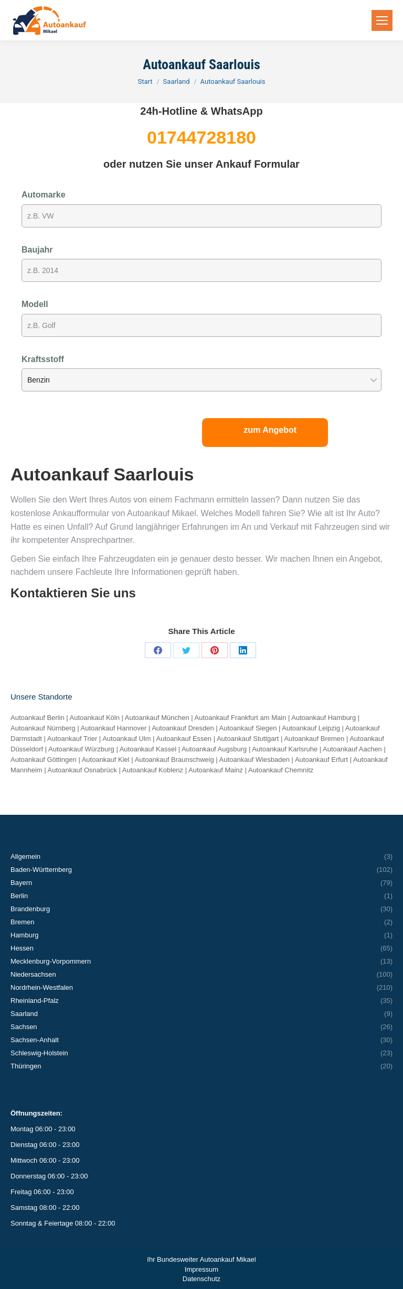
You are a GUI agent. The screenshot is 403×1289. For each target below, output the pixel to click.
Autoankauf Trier (72, 738)
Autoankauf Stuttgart (248, 738)
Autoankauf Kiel (106, 759)
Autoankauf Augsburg (214, 749)
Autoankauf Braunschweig (174, 759)
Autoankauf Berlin (37, 718)
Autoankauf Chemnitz (280, 770)
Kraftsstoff (43, 359)
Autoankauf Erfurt (321, 759)
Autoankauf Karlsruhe (284, 749)
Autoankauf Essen (184, 738)
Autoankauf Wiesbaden (254, 759)
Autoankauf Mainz (215, 770)
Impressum (201, 1269)
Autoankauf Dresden (183, 728)
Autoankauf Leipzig (311, 728)
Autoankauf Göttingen (43, 759)
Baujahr (37, 249)
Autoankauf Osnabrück (82, 770)
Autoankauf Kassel (148, 749)
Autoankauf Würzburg (81, 749)
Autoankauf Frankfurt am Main (241, 718)
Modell (35, 304)
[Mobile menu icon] (382, 20)
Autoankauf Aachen (352, 749)
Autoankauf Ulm (126, 738)
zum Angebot (269, 429)
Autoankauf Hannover (113, 728)
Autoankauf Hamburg (323, 718)
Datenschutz (201, 1279)
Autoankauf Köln (95, 718)
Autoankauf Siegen (248, 728)
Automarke (44, 194)
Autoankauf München (157, 718)
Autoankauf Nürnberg (43, 728)
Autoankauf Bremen (314, 738)
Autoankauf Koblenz (152, 770)
